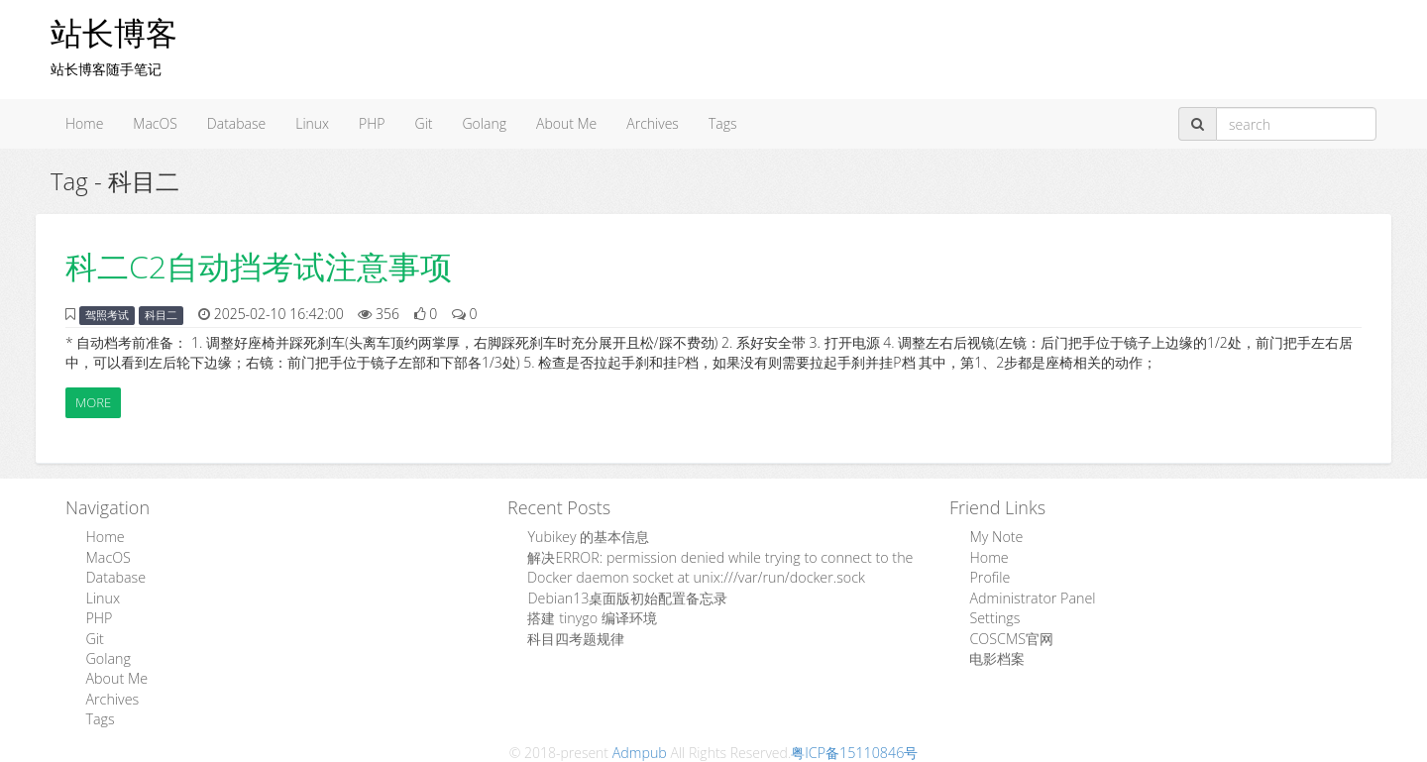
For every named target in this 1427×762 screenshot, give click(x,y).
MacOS (155, 123)
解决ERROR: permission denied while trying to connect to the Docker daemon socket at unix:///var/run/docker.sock (716, 567)
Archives (652, 123)
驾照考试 (107, 315)
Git (424, 123)
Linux (312, 123)
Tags (723, 123)
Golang (484, 123)
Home (84, 123)
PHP (371, 123)
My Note (995, 537)
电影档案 (997, 656)
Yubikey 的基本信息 (587, 537)
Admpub (640, 748)
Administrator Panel (1030, 597)
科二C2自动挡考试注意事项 (258, 266)
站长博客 (114, 32)
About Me (566, 123)
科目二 (161, 315)
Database (236, 123)
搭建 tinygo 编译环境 (591, 616)
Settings (994, 616)
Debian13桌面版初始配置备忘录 (626, 597)
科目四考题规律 (575, 636)
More (93, 402)
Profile (989, 577)
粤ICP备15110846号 (854, 748)
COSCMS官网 (1010, 636)
